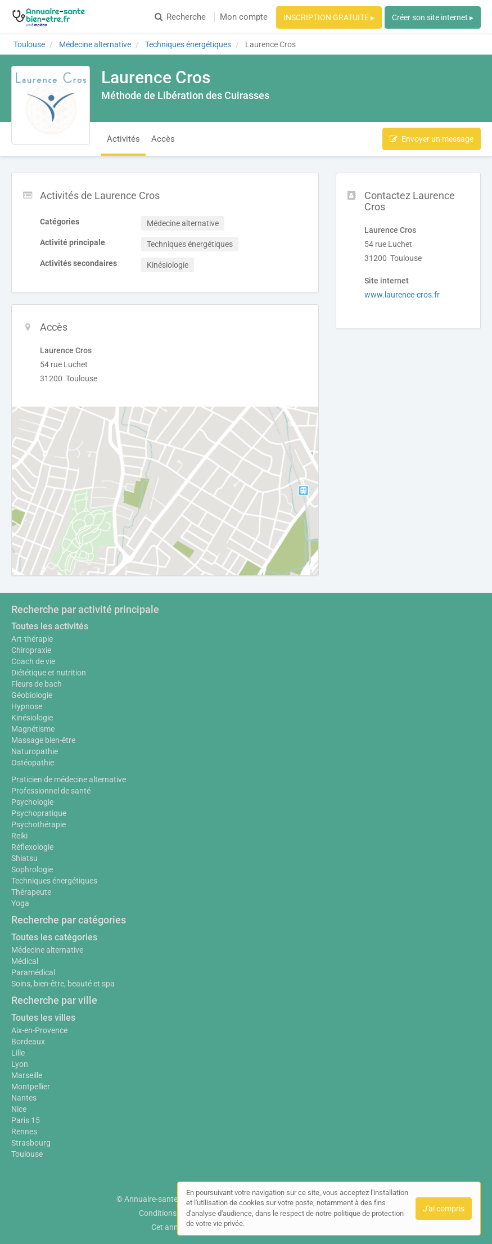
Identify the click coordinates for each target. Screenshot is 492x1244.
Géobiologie (31, 695)
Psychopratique (38, 813)
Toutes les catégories (54, 937)
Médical (24, 961)
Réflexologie (32, 846)
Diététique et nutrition (48, 672)
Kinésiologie (32, 717)
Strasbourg (31, 1142)
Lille (18, 1052)
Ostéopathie (32, 762)
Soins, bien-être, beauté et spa (63, 983)
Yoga (20, 903)
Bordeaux (28, 1041)
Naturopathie (34, 751)
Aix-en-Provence (39, 1030)
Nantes (24, 1097)
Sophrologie (32, 869)
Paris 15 (25, 1120)
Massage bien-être (43, 740)
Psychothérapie (38, 824)
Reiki (19, 835)
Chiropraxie (31, 650)
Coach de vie (33, 661)
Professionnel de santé (51, 790)
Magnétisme (33, 728)
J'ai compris (443, 1208)
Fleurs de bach (36, 683)
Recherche (180, 17)
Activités (123, 139)
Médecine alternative (47, 949)
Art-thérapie (32, 638)
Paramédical (33, 972)
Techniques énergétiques (54, 880)
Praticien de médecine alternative (68, 779)
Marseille (26, 1075)
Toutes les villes (43, 1017)
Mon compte (244, 17)
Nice (18, 1109)
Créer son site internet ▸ (432, 17)
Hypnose (26, 706)
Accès (163, 139)
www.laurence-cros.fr (402, 294)
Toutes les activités (49, 626)
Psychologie (32, 801)
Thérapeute (31, 891)
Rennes (24, 1131)
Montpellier (30, 1086)
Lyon (19, 1064)
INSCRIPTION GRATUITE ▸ (328, 17)
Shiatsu (24, 858)
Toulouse (27, 1154)
